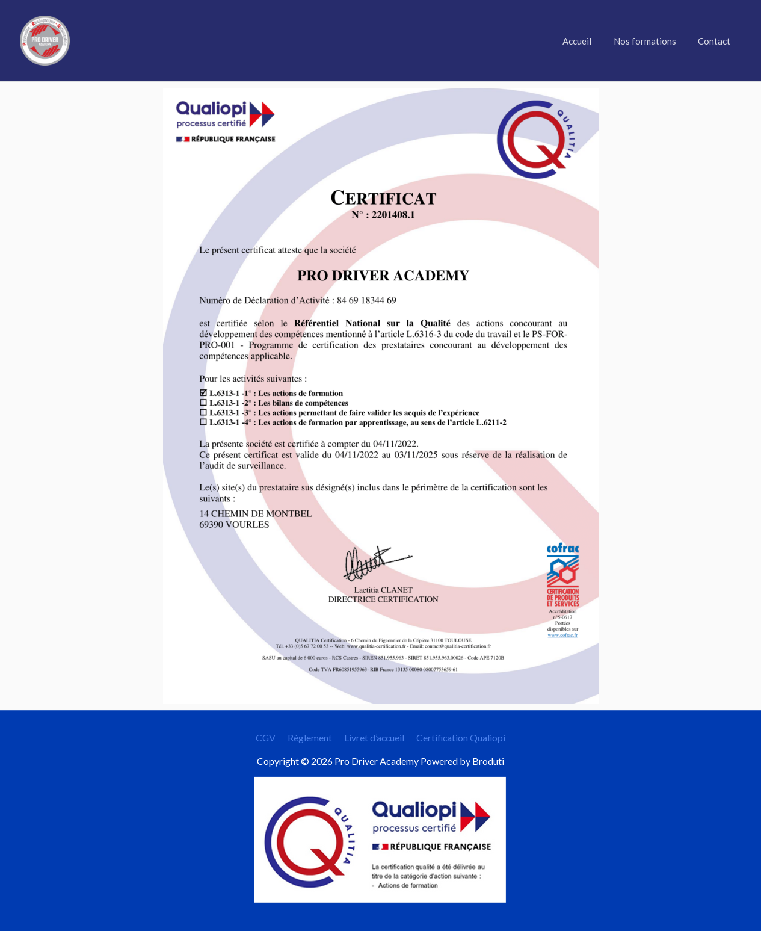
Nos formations (651, 41)
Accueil (587, 41)
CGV (268, 737)
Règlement (310, 737)
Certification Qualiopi (458, 737)
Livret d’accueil (373, 737)
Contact (716, 41)
